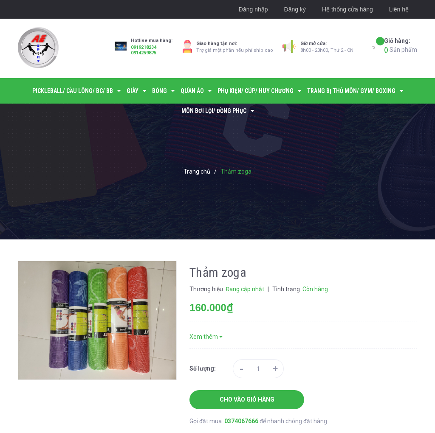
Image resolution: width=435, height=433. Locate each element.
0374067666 (242, 421)
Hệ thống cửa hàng (347, 9)
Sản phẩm (400, 45)
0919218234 (143, 47)
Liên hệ (399, 9)
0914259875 (143, 53)
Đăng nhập (253, 9)
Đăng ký (295, 9)
